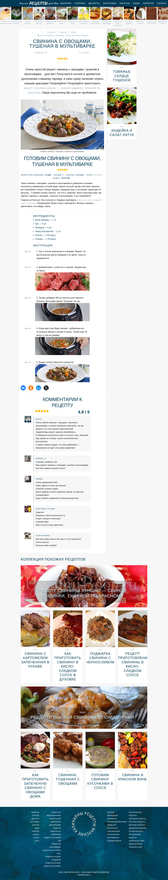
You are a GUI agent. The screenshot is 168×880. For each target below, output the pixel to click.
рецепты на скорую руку (52, 851)
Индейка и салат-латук (122, 133)
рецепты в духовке (52, 866)
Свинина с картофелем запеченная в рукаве (35, 660)
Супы (37, 841)
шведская (111, 825)
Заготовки (109, 3)
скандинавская (114, 841)
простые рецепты (137, 822)
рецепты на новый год (52, 839)
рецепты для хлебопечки (55, 820)
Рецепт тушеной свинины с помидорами (82, 717)
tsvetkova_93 (41, 53)
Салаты (36, 834)
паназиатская (113, 831)
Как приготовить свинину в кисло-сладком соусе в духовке (67, 666)
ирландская (112, 815)
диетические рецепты (55, 826)
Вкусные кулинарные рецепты (84, 824)
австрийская (113, 838)
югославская (113, 834)
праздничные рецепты (135, 836)
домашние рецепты (138, 828)
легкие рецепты (136, 831)
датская (110, 812)
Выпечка (65, 3)
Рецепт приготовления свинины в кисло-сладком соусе (132, 664)
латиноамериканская (116, 822)
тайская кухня (135, 847)
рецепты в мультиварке (55, 845)
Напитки (148, 3)
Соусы (36, 838)
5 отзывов (84, 53)
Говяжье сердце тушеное (122, 76)
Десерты (94, 3)
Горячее (80, 3)
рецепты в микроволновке (54, 813)
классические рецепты (135, 813)
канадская (112, 819)
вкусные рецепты (137, 825)
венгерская (112, 828)
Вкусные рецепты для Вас (39, 3)
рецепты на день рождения (53, 858)
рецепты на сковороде (55, 832)
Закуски (124, 3)
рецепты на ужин (137, 841)
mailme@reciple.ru (84, 875)
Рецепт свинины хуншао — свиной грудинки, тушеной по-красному (82, 593)
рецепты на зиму (53, 863)
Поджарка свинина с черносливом (100, 658)
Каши (136, 3)
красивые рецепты (137, 819)
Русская (97, 175)
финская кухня (135, 844)
